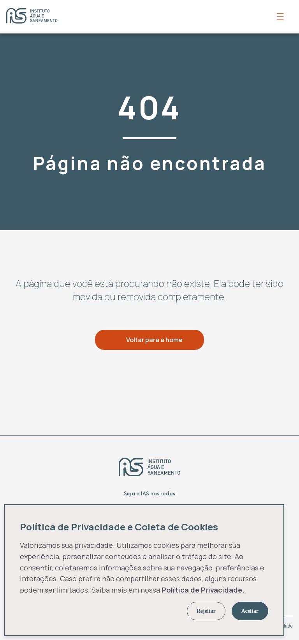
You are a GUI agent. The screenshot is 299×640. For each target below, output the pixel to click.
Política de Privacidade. (203, 590)
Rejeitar (206, 611)
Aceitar (250, 611)
